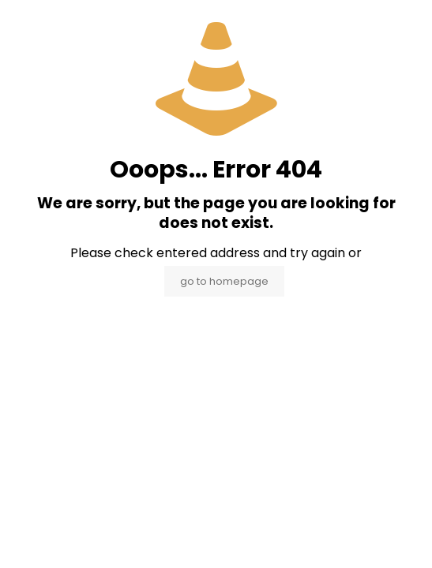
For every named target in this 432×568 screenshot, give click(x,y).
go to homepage (224, 281)
